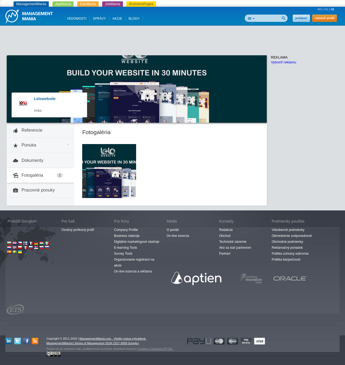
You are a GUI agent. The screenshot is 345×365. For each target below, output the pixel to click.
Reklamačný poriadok (287, 248)
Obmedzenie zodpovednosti (292, 236)
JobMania (112, 4)
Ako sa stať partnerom (235, 248)
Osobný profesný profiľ (77, 230)
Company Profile (126, 230)
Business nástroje (127, 236)
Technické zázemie (232, 242)
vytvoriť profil (324, 18)
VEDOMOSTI (76, 19)
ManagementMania (31, 4)
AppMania (63, 4)
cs (326, 9)
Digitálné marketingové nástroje (136, 242)
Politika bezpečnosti (286, 259)
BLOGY (134, 19)
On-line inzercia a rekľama (133, 271)
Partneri (224, 253)
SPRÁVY (99, 19)
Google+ (133, 343)
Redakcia (226, 230)
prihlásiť (301, 18)
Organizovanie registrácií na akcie (134, 262)
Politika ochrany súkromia (290, 253)
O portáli (173, 230)
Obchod (224, 236)
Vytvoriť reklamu (283, 62)
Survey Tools (123, 253)
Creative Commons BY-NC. (155, 348)
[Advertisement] (172, 42)
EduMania (88, 4)
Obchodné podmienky (287, 242)
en (319, 9)
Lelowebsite (45, 99)
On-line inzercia (178, 236)
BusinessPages (141, 4)
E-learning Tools (125, 248)
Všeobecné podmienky (288, 230)
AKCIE (117, 19)
